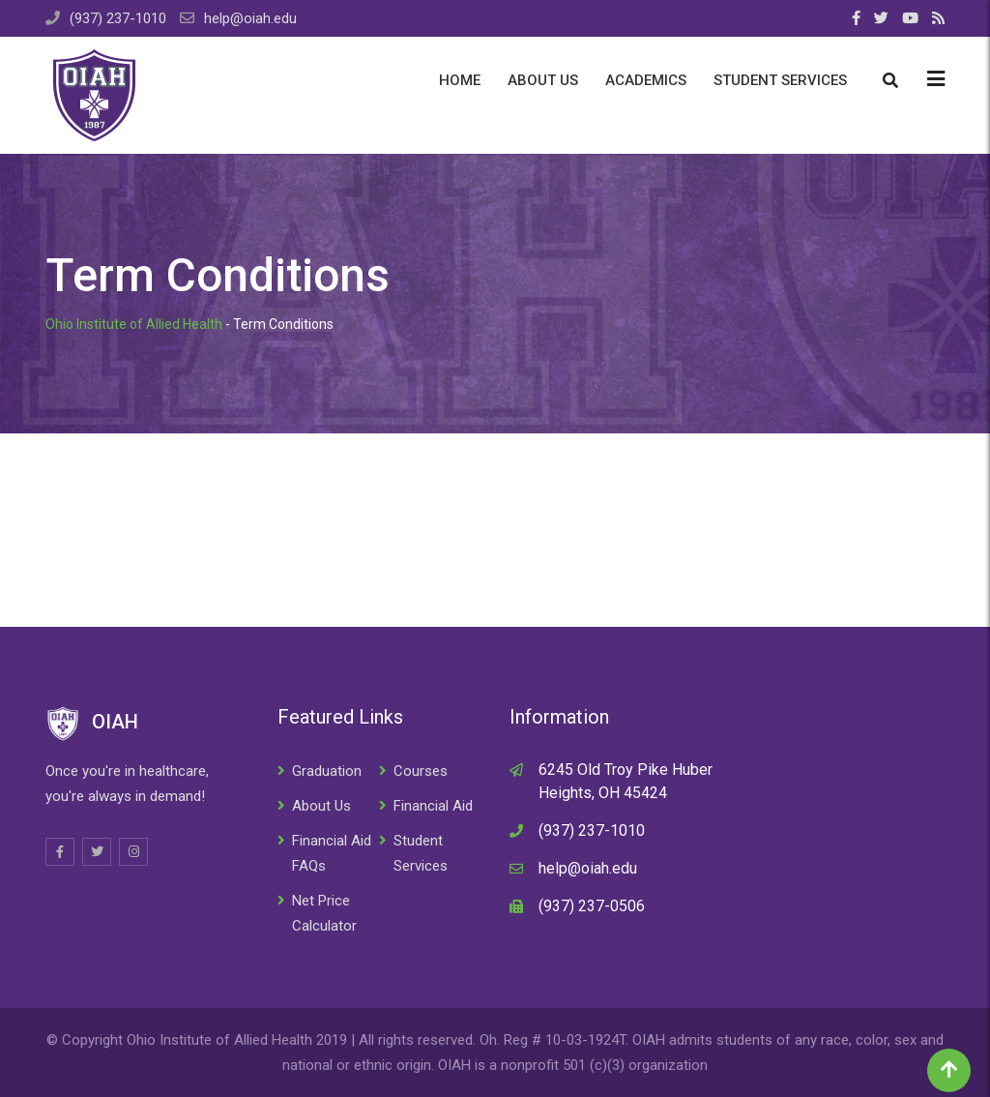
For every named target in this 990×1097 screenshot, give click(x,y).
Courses (420, 771)
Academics (645, 80)
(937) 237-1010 (118, 18)
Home (459, 80)
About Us (543, 80)
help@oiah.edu (250, 18)
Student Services (780, 80)
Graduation (327, 771)
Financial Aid (433, 806)
